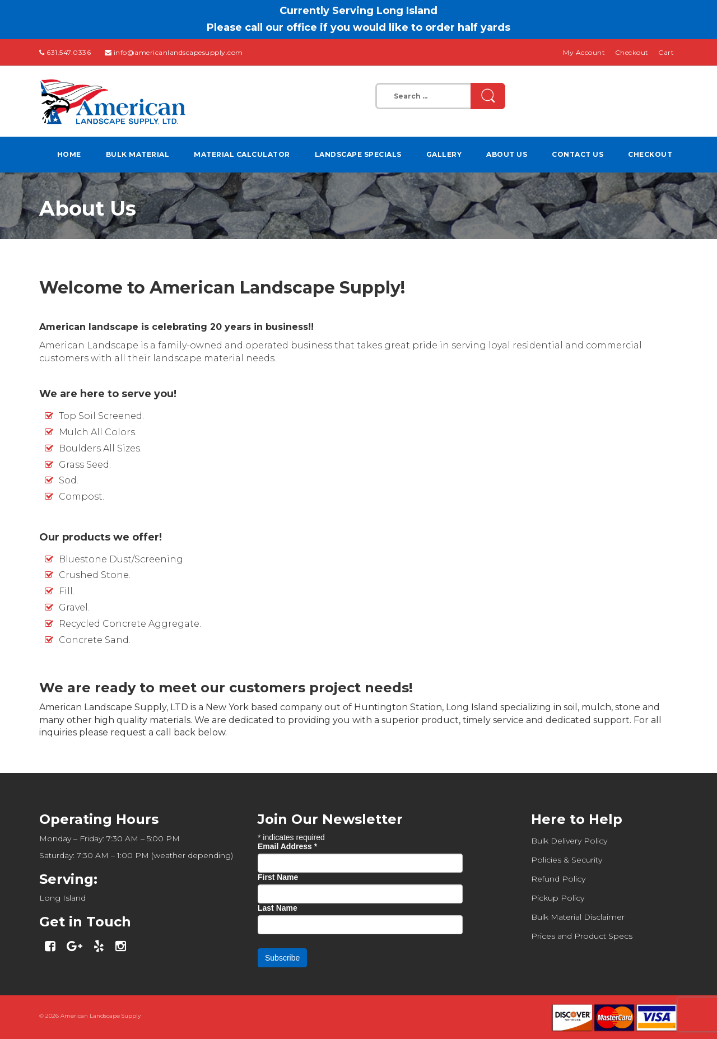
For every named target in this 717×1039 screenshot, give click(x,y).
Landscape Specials (358, 154)
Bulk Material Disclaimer (578, 917)
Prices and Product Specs (581, 936)
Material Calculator (242, 154)
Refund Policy (558, 879)
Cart (666, 52)
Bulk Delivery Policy (569, 841)
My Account (584, 52)
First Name (278, 877)
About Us (506, 154)
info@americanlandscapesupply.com (178, 52)
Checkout (632, 52)
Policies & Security (566, 860)
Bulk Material (138, 154)
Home (69, 154)
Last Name (277, 907)
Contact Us (577, 154)
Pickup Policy (557, 898)
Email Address (287, 846)
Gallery (444, 154)
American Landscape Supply (100, 1015)
